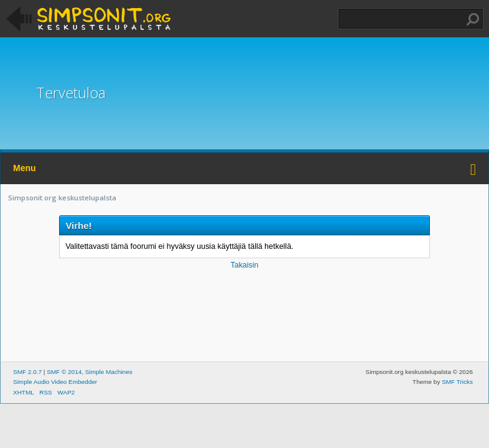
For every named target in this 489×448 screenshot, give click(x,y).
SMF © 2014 (64, 371)
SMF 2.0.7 (27, 371)
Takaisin (244, 265)
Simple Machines (109, 371)
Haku (472, 19)
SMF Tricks (457, 381)
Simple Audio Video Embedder (55, 381)
